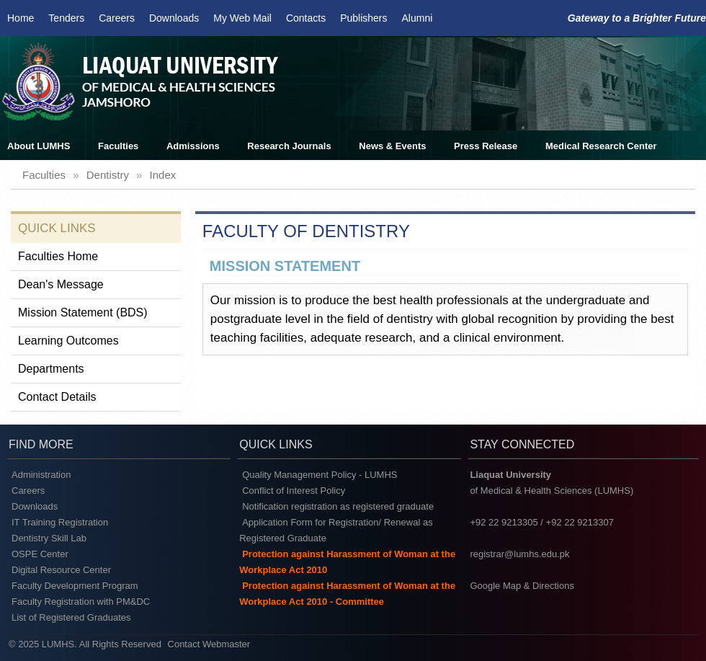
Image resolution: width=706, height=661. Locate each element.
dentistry (107, 175)
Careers (117, 18)
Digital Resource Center (61, 569)
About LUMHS (38, 146)
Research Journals (289, 146)
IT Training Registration (60, 522)
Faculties (118, 146)
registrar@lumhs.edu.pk (519, 554)
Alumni (417, 18)
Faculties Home (58, 256)
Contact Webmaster (209, 644)
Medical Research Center (601, 146)
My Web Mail (242, 18)
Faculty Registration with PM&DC (81, 601)
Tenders (66, 18)
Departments (51, 369)
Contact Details (57, 397)
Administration (41, 474)
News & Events (392, 146)
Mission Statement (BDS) (83, 312)
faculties (44, 175)
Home (20, 18)
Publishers (363, 18)
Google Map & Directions (522, 585)
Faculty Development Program (75, 585)
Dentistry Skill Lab (49, 538)
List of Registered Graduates (71, 617)
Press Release (485, 146)
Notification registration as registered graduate (338, 506)
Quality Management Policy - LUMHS (319, 474)
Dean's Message (61, 284)
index (163, 175)
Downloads (174, 18)
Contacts (306, 18)
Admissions (193, 146)
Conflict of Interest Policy (293, 490)
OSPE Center (40, 554)
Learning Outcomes (68, 340)
